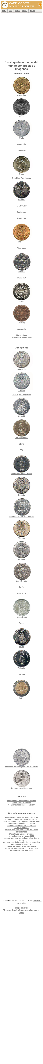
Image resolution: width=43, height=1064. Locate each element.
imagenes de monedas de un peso (21, 846)
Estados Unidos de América (21, 508)
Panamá (21, 263)
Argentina (21, 86)
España (24, 11)
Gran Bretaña (21, 572)
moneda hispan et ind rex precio (21, 826)
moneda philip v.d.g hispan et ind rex (21, 819)
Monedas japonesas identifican (21, 805)
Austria (21, 382)
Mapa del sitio (21, 908)
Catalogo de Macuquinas (21, 337)
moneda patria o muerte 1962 (21, 836)
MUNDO (17, 11)
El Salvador (21, 206)
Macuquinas (21, 335)
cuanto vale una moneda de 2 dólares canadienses (21, 831)
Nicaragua (21, 248)
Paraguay (21, 278)
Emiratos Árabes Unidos (21, 474)
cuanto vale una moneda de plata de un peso (21, 839)
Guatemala (21, 212)
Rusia (21, 623)
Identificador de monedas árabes (21, 801)
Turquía (21, 674)
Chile (21, 129)
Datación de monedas (21, 803)
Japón (21, 587)
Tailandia (21, 659)
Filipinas (21, 529)
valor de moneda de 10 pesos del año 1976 (21, 821)
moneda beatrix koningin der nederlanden (21, 842)
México (32, 11)
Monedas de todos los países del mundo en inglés (21, 911)
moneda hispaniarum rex (21, 844)
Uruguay (21, 314)
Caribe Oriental (21, 438)
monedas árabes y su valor (21, 851)
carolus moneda (21, 828)
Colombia (21, 144)
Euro (21, 689)
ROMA (4, 11)
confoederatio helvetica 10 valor (22, 824)
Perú (21, 292)
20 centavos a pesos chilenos (21, 834)
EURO (10, 11)
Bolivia (21, 108)
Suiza (21, 638)
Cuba (21, 165)
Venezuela (21, 329)
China (21, 444)
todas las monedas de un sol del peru (21, 848)
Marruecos (21, 593)
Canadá (21, 407)
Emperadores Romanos (21, 779)
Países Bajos (21, 608)
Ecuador (21, 191)
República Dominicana (21, 178)
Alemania (21, 360)
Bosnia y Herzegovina (21, 395)
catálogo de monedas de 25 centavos (21, 817)
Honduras (21, 218)
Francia (21, 550)
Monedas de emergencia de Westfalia (21, 758)
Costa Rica (21, 150)
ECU (22, 450)
